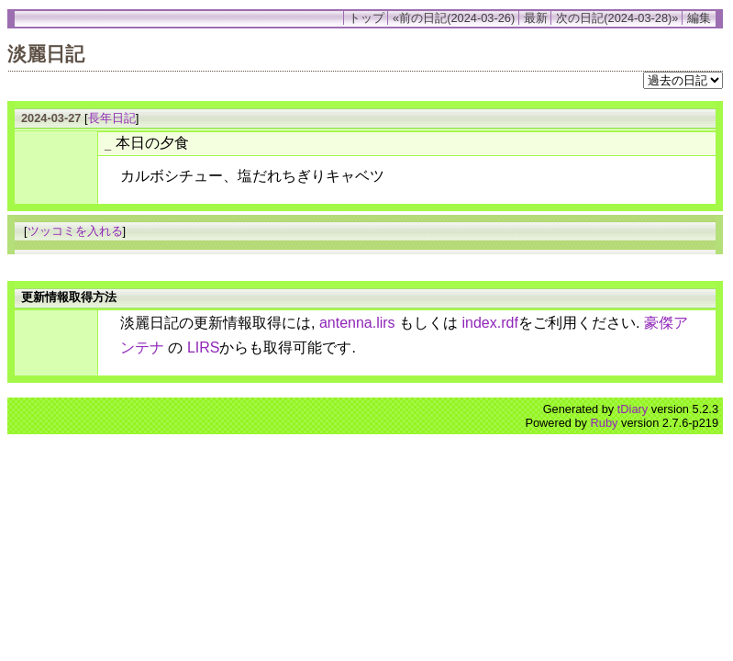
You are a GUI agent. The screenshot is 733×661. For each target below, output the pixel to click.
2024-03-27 (51, 118)
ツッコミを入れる (75, 231)
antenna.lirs (357, 322)
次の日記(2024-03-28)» (617, 18)
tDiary (632, 409)
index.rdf (490, 322)
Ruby (604, 423)
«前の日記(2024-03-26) (454, 18)
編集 (699, 18)
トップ (366, 18)
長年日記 (112, 118)
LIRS (203, 347)
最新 (536, 18)
